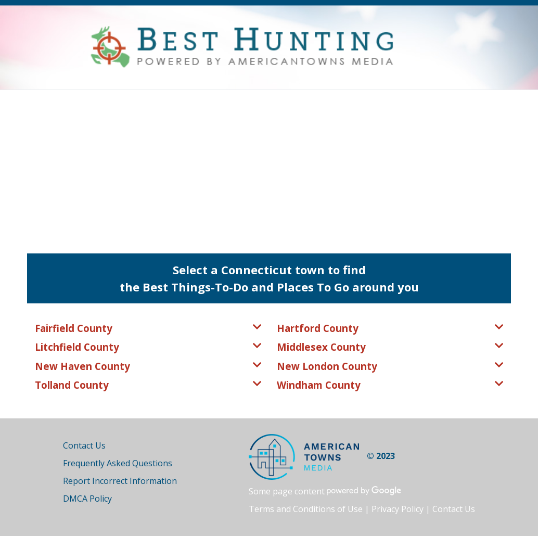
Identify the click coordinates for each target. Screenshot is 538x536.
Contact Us (84, 445)
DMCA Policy (87, 498)
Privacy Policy (398, 509)
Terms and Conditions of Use (306, 509)
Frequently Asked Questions (117, 463)
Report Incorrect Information (120, 481)
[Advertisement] (269, 168)
